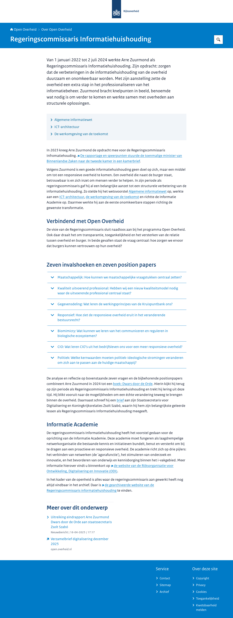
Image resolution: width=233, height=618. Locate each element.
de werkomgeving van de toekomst (112, 197)
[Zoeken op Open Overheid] (218, 39)
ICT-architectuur (71, 197)
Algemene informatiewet (148, 191)
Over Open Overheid (56, 29)
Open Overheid (23, 29)
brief (120, 400)
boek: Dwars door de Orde (133, 384)
